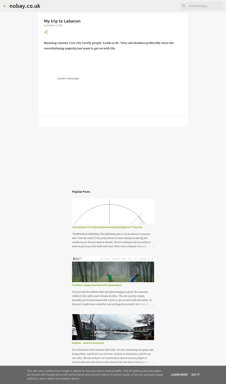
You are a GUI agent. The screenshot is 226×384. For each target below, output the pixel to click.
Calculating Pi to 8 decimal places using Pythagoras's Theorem (107, 227)
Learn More (179, 374)
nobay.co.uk (25, 6)
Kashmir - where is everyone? (88, 343)
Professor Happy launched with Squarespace (97, 285)
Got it (195, 374)
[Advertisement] (113, 156)
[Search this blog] (205, 6)
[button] (46, 32)
